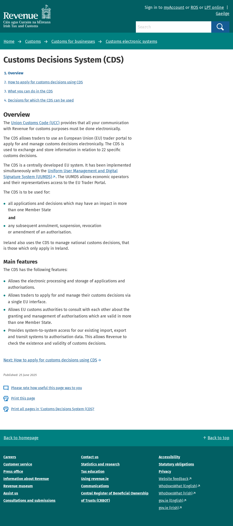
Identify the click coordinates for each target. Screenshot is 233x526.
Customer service (17, 464)
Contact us (89, 457)
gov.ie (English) (171, 500)
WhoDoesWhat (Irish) (175, 493)
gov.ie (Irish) (169, 508)
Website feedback (173, 479)
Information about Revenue (26, 479)
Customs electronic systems (131, 41)
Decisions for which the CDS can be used (41, 100)
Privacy (165, 471)
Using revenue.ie (95, 479)
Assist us (10, 493)
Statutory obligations (176, 464)
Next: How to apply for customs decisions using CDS (50, 360)
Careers (9, 457)
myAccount (174, 7)
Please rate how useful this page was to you (46, 388)
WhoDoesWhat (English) (178, 486)
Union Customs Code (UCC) (35, 122)
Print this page (23, 398)
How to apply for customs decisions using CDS (45, 82)
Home (9, 41)
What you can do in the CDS (30, 91)
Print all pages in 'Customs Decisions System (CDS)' (52, 409)
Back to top (218, 437)
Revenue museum (18, 486)
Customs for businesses (73, 41)
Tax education (92, 471)
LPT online (214, 7)
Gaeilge (222, 13)
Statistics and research (100, 464)
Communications (95, 486)
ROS (194, 7)
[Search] (173, 27)
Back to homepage (21, 437)
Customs (33, 41)
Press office (13, 471)
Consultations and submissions (29, 500)
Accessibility (169, 457)
